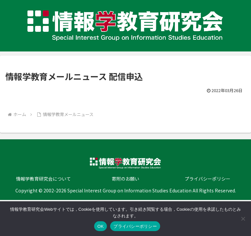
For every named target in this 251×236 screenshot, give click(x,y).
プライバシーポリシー (207, 178)
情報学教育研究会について (43, 178)
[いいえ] (243, 218)
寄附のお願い (125, 178)
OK (100, 226)
